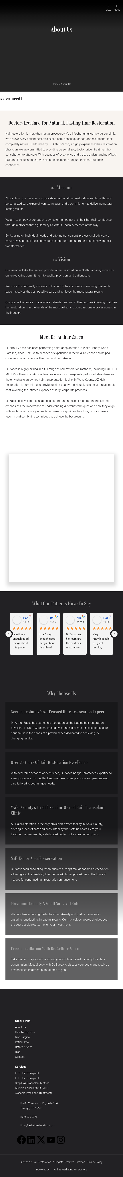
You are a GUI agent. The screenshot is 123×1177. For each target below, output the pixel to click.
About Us (20, 1027)
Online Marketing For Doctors (68, 1169)
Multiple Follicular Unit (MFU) (32, 1088)
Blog (17, 1052)
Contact (20, 1056)
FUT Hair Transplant (27, 1073)
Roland (53, 618)
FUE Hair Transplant (27, 1078)
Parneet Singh (26, 618)
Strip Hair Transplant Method (32, 1083)
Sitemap (80, 1162)
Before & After (23, 1047)
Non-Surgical (22, 1037)
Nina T (80, 618)
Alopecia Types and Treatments (34, 1093)
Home (55, 84)
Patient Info (22, 1042)
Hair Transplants (25, 1032)
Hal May (106, 618)
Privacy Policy (94, 1162)
